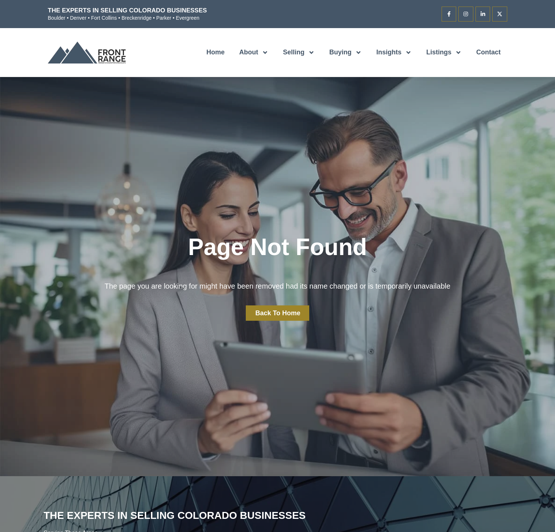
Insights (394, 52)
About (253, 52)
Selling (299, 52)
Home (215, 52)
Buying (345, 52)
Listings (444, 52)
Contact (488, 52)
